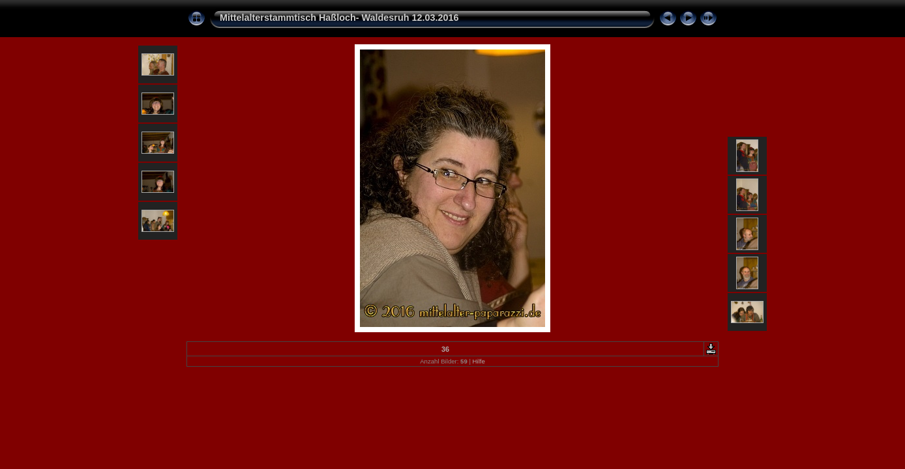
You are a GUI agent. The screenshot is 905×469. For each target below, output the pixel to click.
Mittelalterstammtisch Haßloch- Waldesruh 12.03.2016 (339, 17)
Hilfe (479, 361)
